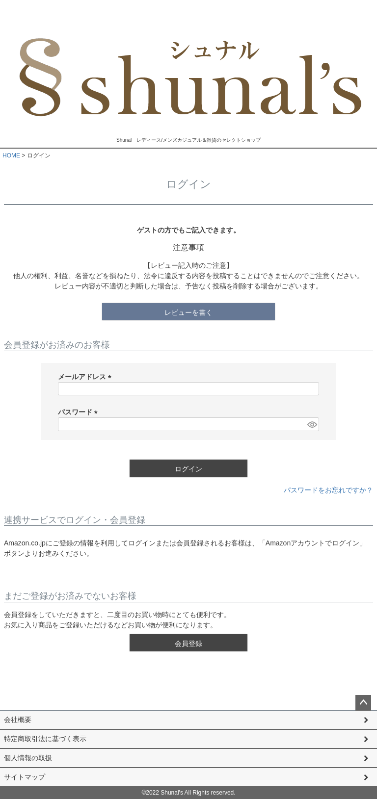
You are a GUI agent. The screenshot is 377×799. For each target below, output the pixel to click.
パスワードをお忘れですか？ (328, 490)
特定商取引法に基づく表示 (45, 739)
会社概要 (17, 719)
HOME (11, 155)
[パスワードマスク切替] (312, 424)
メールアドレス (86, 377)
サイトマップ (24, 777)
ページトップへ (363, 703)
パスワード (79, 412)
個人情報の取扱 (28, 758)
